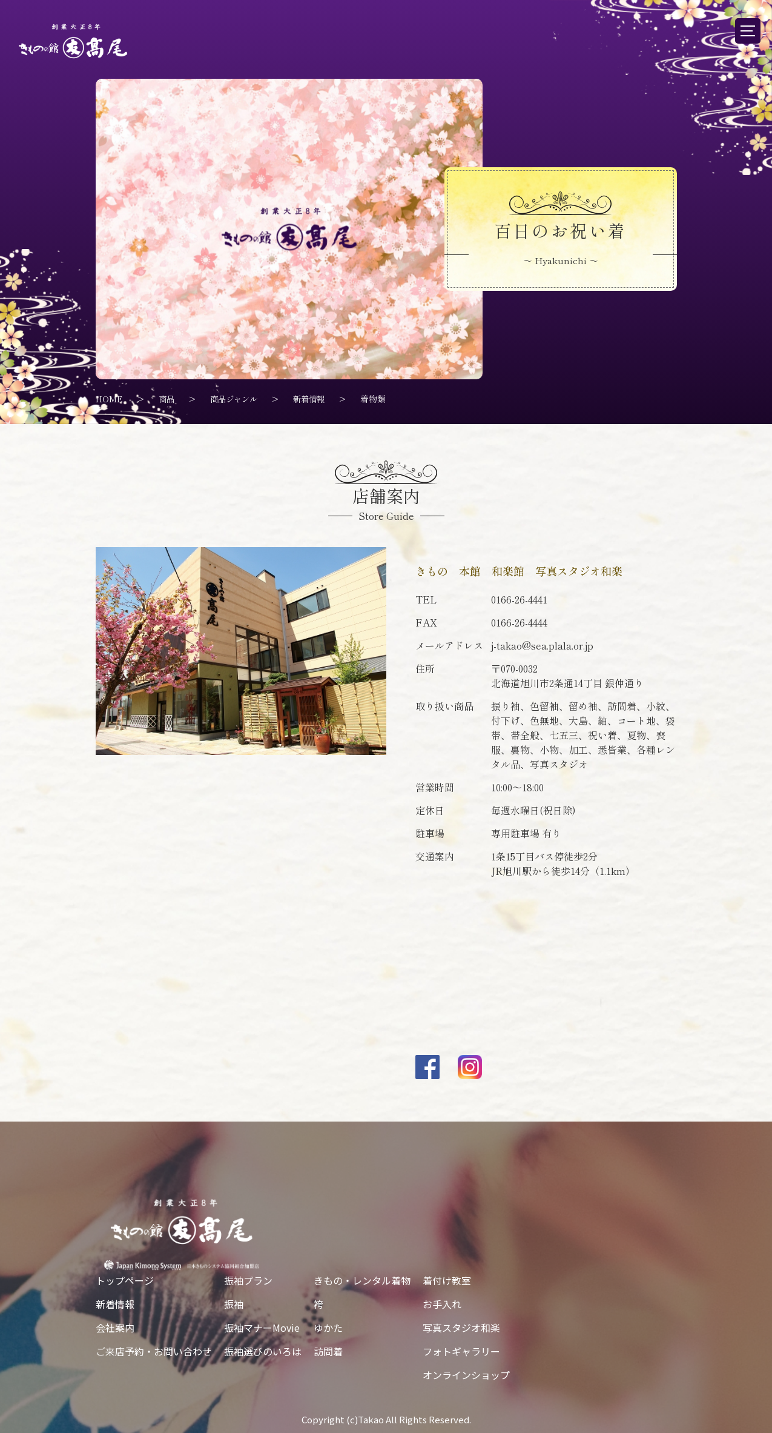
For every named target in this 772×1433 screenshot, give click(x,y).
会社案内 (115, 1327)
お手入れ (442, 1304)
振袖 (233, 1304)
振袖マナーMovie (262, 1327)
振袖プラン (248, 1280)
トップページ (125, 1280)
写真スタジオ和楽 (461, 1327)
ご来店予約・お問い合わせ (154, 1351)
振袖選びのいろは (263, 1351)
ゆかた (328, 1327)
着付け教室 (447, 1280)
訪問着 (328, 1351)
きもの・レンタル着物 (362, 1280)
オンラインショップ (466, 1375)
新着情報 (115, 1304)
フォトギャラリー (461, 1351)
